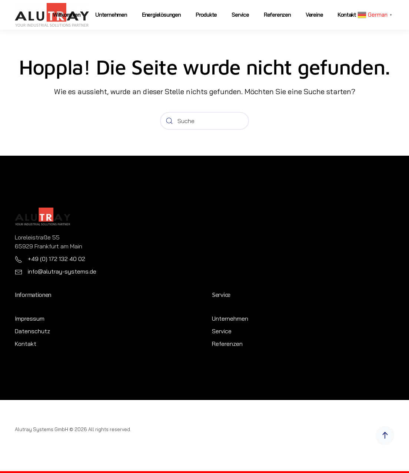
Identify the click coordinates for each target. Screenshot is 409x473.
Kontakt (346, 14)
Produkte (206, 14)
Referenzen (277, 14)
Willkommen (66, 14)
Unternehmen (111, 14)
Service (240, 14)
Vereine (314, 14)
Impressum (29, 318)
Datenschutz (32, 331)
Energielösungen (161, 14)
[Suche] (204, 121)
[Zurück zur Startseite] (52, 15)
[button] (385, 435)
